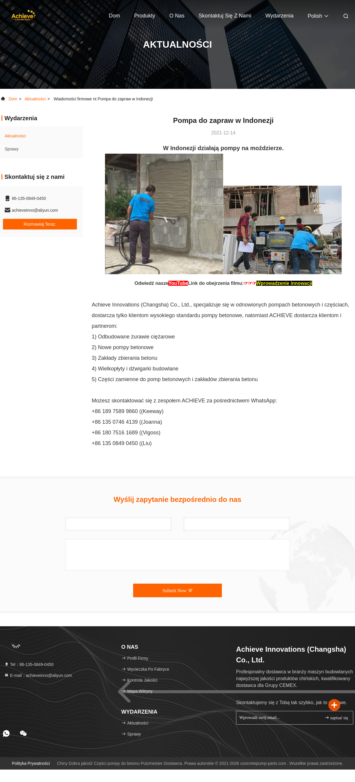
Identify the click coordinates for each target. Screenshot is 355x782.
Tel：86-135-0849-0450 (29, 664)
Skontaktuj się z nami (225, 16)
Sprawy (12, 149)
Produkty (144, 16)
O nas (176, 16)
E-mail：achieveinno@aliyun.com (38, 675)
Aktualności (35, 99)
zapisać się (336, 717)
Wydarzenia (279, 16)
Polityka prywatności (31, 763)
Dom (114, 16)
